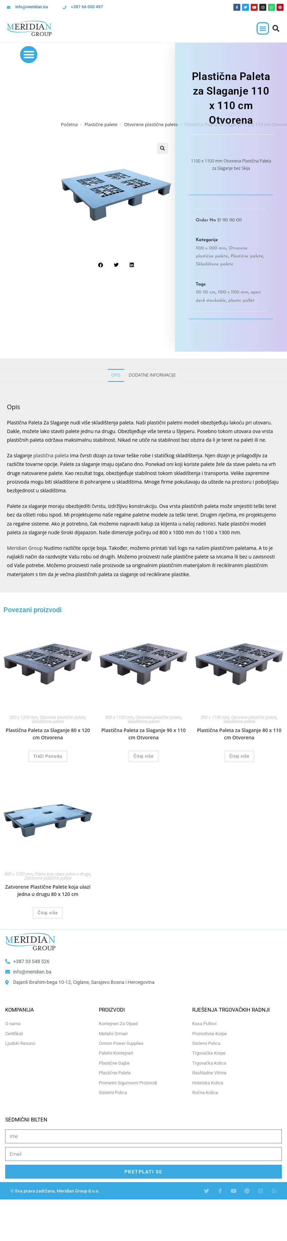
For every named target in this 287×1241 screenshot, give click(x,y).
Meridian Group (25, 548)
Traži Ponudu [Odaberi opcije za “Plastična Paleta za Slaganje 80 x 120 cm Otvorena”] (47, 756)
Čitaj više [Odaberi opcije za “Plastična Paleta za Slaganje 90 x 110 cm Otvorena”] (143, 756)
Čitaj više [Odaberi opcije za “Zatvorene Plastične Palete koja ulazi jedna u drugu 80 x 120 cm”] (48, 912)
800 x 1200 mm (24, 717)
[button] (263, 28)
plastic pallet (241, 300)
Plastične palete (100, 124)
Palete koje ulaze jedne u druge (62, 874)
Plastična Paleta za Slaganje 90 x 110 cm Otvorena (143, 734)
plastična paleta (50, 455)
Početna (69, 124)
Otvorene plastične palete (151, 124)
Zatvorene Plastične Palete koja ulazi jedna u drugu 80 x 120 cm (48, 890)
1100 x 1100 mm (211, 248)
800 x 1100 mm (215, 717)
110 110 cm (205, 292)
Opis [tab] (116, 375)
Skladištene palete (214, 264)
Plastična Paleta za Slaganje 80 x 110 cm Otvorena (239, 734)
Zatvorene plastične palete (47, 878)
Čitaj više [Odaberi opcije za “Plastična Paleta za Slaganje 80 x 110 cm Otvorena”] (239, 756)
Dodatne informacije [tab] (152, 375)
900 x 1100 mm (119, 717)
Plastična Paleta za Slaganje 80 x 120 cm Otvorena (48, 734)
